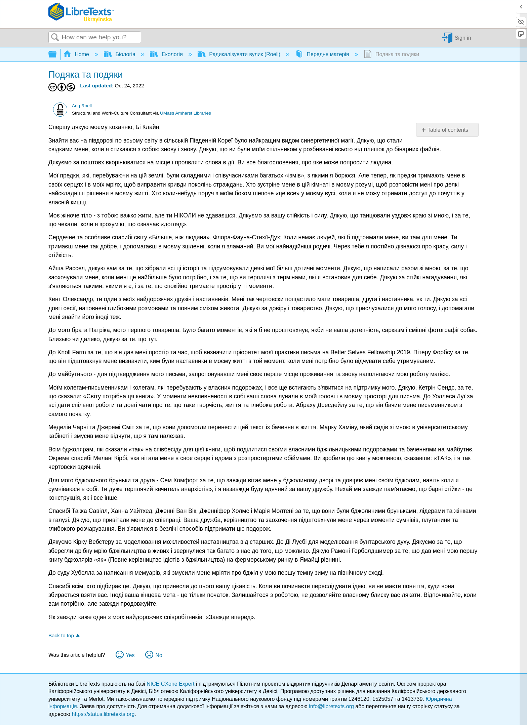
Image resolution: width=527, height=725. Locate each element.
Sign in (463, 37)
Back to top (61, 635)
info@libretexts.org (331, 706)
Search (55, 37)
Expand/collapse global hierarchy (56, 54)
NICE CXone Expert (171, 684)
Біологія (120, 54)
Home (77, 54)
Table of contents (448, 130)
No (158, 655)
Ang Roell (82, 105)
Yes (130, 655)
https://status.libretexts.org (103, 714)
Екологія (167, 54)
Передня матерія (323, 54)
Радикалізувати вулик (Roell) (240, 54)
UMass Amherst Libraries (185, 113)
